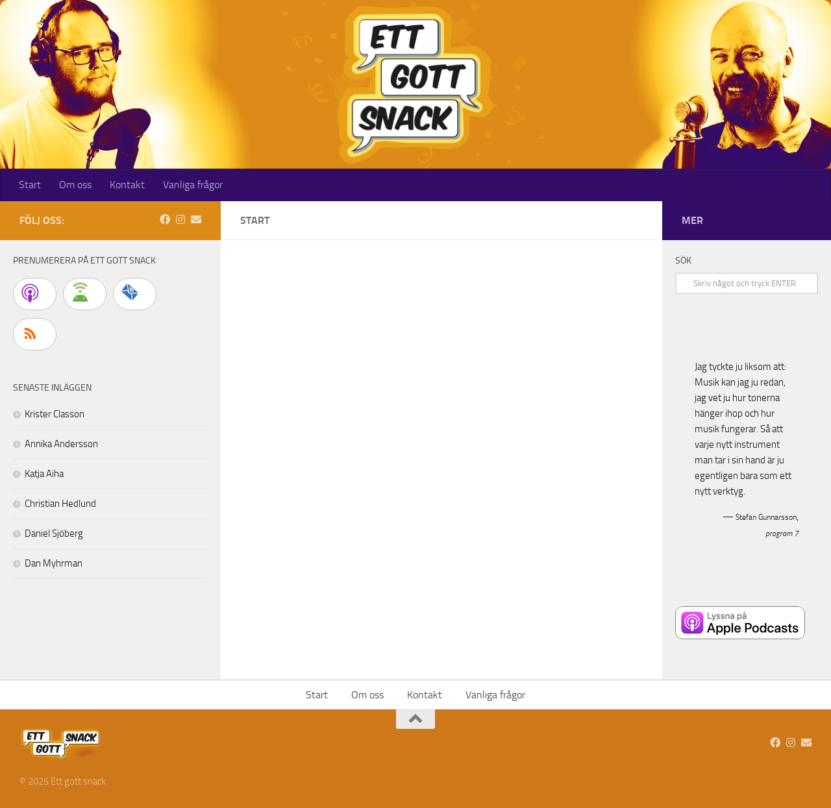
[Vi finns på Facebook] (165, 219)
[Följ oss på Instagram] (180, 219)
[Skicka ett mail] (196, 219)
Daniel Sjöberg (54, 533)
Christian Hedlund (60, 503)
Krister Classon (54, 414)
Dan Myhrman (53, 563)
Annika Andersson (61, 444)
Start (30, 184)
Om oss (75, 184)
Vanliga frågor (193, 184)
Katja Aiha (44, 474)
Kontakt (127, 184)
